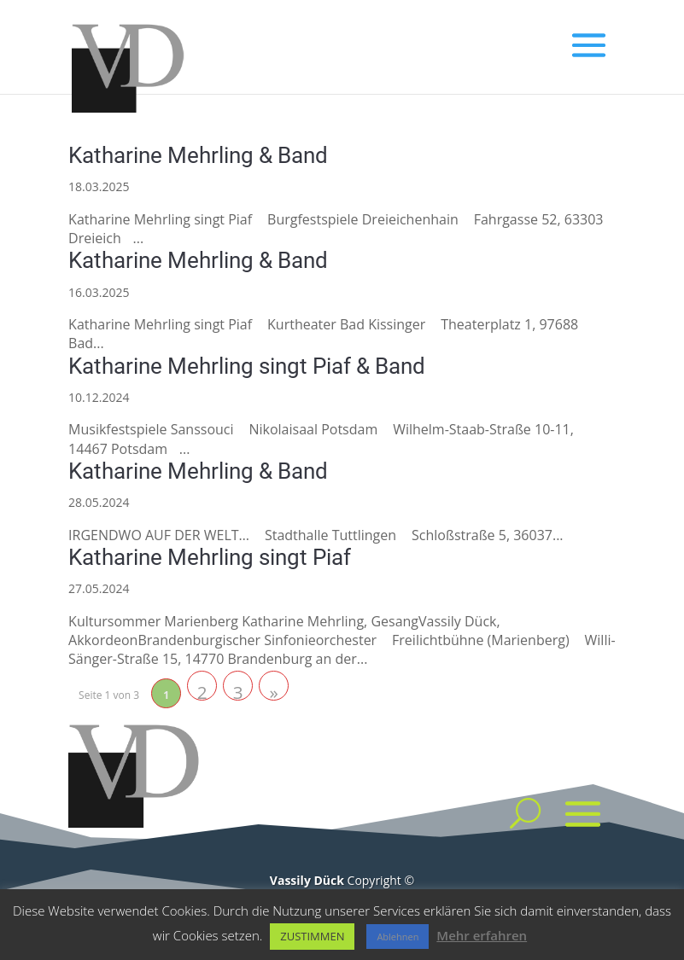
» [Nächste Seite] (273, 690)
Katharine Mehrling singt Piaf (209, 557)
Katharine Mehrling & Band (198, 155)
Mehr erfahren (481, 935)
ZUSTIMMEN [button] (312, 936)
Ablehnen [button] (397, 936)
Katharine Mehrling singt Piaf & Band (246, 366)
